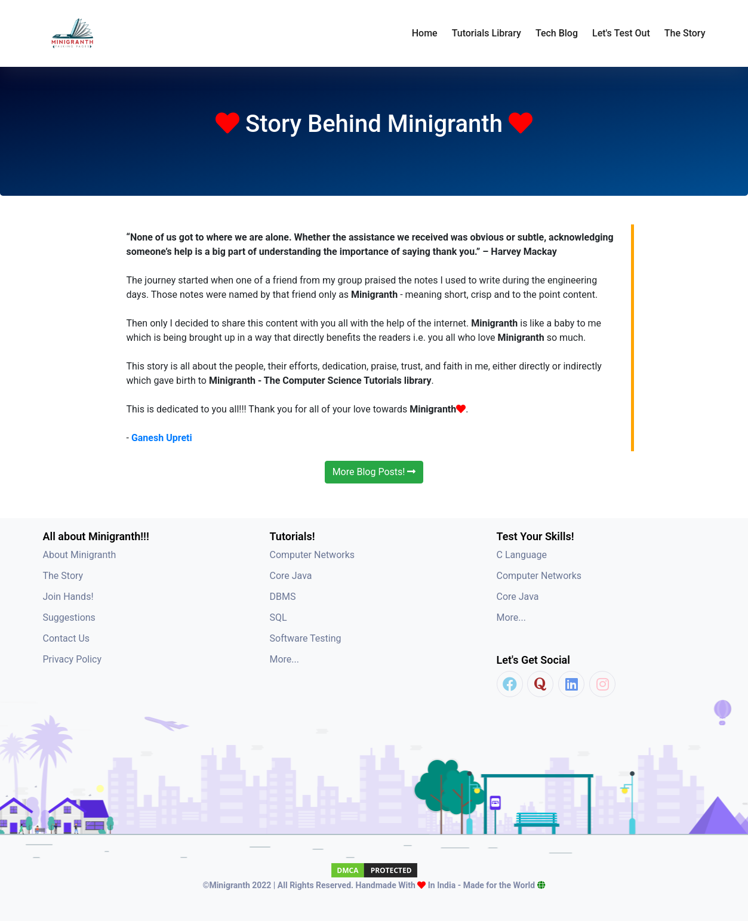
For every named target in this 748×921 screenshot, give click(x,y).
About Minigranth (79, 554)
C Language (522, 554)
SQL (278, 617)
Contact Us (66, 638)
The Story (685, 33)
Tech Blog (556, 33)
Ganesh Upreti (161, 437)
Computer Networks (312, 554)
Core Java (291, 575)
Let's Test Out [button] (621, 33)
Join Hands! (68, 596)
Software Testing (305, 638)
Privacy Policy (72, 659)
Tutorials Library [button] (486, 33)
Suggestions (69, 617)
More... (285, 659)
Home (425, 33)
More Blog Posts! (374, 472)
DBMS (283, 596)
